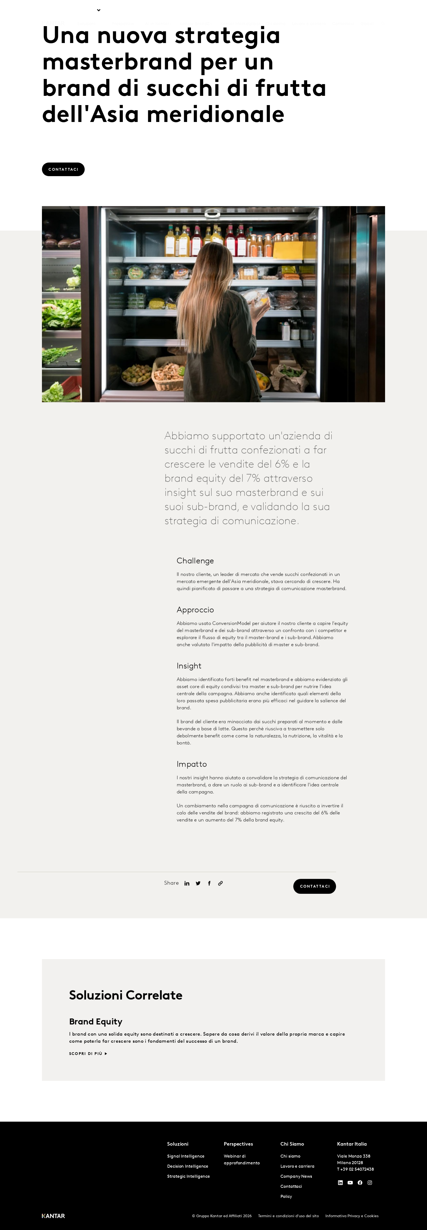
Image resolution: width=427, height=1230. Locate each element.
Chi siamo (275, 11)
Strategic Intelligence (188, 1176)
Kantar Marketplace (240, 11)
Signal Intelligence (185, 1156)
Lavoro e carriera (309, 11)
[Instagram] (370, 1184)
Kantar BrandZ (194, 11)
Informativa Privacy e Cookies (352, 1216)
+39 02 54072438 (357, 1169)
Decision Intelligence (187, 1166)
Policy (286, 1197)
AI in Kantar (157, 11)
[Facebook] (360, 1184)
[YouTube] (340, 1184)
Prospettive (123, 11)
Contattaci (343, 11)
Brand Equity (96, 1033)
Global (367, 11)
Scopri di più (86, 1065)
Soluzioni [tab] (86, 11)
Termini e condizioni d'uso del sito (288, 1216)
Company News (296, 1176)
